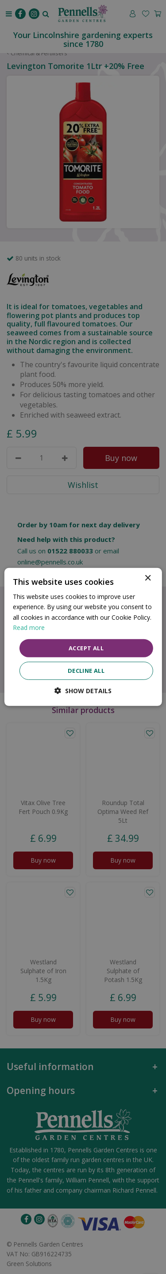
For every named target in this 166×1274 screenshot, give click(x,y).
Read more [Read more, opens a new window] (29, 627)
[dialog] (83, 637)
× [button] (147, 578)
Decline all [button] (86, 671)
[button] (83, 691)
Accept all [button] (86, 648)
